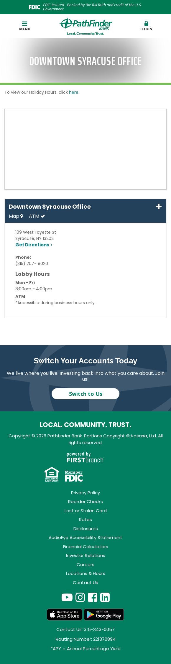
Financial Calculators (85, 546)
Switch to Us (85, 393)
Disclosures (85, 528)
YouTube (67, 597)
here (73, 92)
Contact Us (85, 582)
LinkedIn (105, 597)
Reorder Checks (85, 501)
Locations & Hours (85, 573)
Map (16, 216)
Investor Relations (85, 555)
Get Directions (32, 245)
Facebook (92, 597)
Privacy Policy (85, 493)
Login (146, 26)
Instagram (80, 597)
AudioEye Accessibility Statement (85, 537)
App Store (64, 614)
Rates (85, 519)
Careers (85, 564)
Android (104, 614)
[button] (146, 26)
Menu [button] (24, 26)
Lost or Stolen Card (86, 511)
